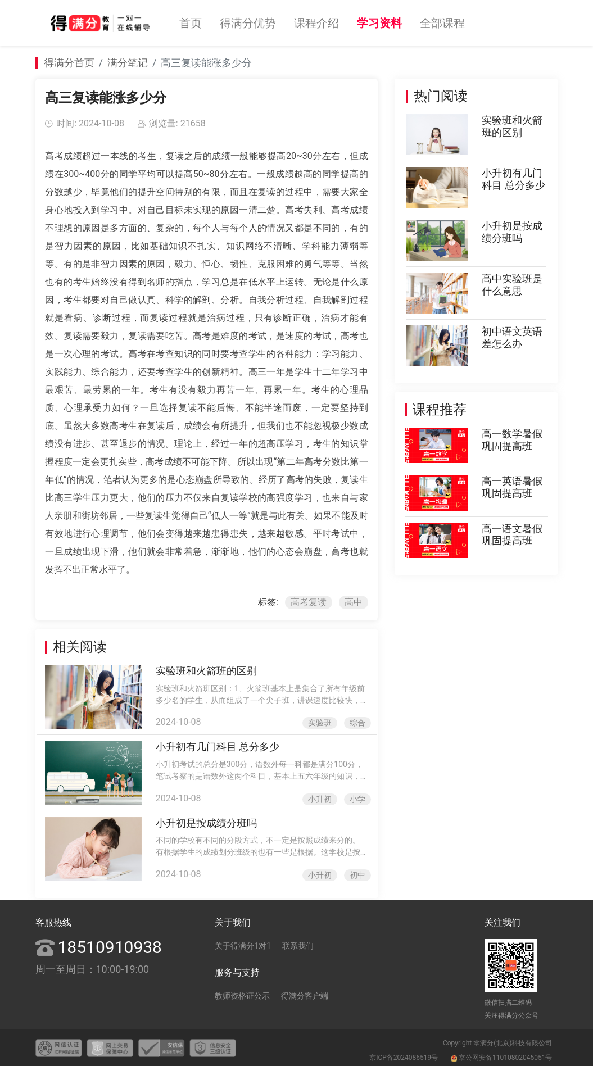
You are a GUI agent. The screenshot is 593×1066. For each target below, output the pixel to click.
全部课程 (442, 23)
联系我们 (298, 944)
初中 (356, 873)
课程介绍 (316, 23)
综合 (356, 722)
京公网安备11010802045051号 (501, 1056)
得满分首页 (69, 63)
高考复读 (307, 602)
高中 (352, 602)
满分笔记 (127, 63)
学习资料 (379, 23)
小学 (356, 797)
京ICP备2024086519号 (403, 1056)
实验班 (319, 722)
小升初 (319, 797)
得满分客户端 (304, 994)
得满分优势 (248, 23)
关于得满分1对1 (243, 944)
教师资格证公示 (242, 994)
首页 (190, 23)
